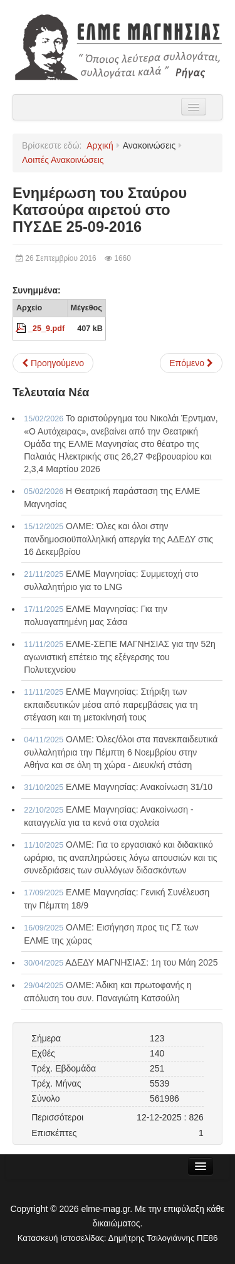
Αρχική (99, 145)
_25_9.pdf (46, 328)
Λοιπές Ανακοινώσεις (63, 160)
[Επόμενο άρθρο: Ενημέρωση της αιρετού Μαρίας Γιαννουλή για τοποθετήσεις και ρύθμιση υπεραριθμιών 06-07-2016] (191, 363)
